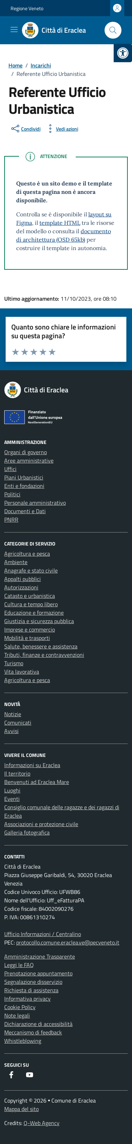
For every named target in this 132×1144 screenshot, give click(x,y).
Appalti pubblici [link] (22, 579)
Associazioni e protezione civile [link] (41, 824)
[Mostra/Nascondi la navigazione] (14, 29)
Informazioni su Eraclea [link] (32, 765)
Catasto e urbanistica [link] (29, 595)
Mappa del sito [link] (21, 1109)
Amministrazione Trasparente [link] (39, 956)
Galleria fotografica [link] (27, 832)
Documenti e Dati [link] (25, 511)
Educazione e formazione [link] (34, 612)
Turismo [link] (13, 663)
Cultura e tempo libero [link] (31, 604)
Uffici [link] (10, 469)
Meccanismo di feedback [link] (33, 1032)
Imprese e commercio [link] (29, 629)
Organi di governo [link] (25, 452)
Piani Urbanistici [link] (23, 477)
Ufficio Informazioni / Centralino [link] (42, 934)
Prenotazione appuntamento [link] (38, 973)
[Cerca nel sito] (113, 30)
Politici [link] (12, 494)
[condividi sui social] (25, 128)
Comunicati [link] (17, 722)
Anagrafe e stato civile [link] (31, 570)
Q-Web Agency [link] (41, 1123)
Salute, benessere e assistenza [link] (40, 646)
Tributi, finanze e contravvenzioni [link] (44, 655)
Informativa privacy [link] (27, 998)
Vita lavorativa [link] (21, 671)
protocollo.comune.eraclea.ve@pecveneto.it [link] (67, 942)
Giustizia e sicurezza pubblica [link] (39, 621)
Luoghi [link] (12, 790)
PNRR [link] (11, 519)
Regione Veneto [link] (27, 8)
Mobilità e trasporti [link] (27, 638)
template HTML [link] (59, 222)
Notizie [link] (12, 714)
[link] (123, 53)
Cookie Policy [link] (20, 1007)
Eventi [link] (12, 799)
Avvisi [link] (11, 731)
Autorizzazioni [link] (21, 587)
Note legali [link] (17, 1015)
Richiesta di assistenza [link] (31, 990)
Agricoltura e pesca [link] (27, 553)
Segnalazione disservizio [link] (33, 982)
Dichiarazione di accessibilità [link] (38, 1024)
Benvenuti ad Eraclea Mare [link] (36, 782)
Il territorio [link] (17, 773)
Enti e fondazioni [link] (24, 486)
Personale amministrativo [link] (35, 502)
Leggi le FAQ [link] (19, 965)
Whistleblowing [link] (22, 1041)
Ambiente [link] (15, 562)
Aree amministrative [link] (29, 460)
